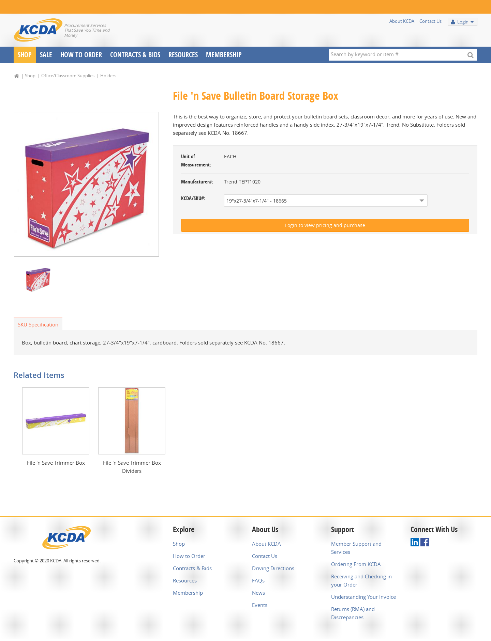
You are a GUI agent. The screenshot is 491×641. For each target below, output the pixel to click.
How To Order (81, 54)
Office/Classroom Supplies (67, 76)
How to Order (189, 555)
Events (259, 605)
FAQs (258, 580)
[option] (86, 184)
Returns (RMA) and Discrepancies (353, 613)
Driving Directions (273, 568)
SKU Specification (38, 324)
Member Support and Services (356, 547)
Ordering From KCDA (356, 564)
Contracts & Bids (135, 54)
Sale (46, 54)
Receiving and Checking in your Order (361, 580)
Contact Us (430, 21)
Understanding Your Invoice (363, 596)
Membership (224, 54)
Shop (25, 54)
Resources (183, 54)
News (258, 592)
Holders (108, 76)
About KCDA (401, 21)
